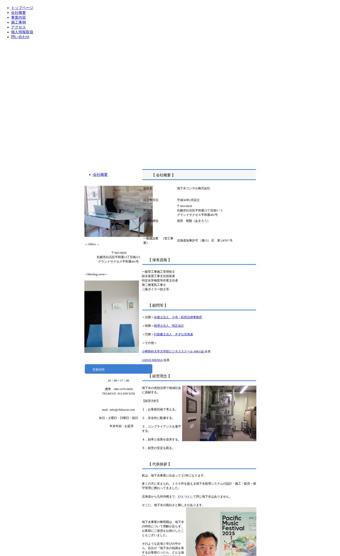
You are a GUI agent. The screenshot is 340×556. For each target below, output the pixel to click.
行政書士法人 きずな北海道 (173, 334)
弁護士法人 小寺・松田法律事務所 (178, 317)
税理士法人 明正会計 (169, 325)
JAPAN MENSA (152, 360)
